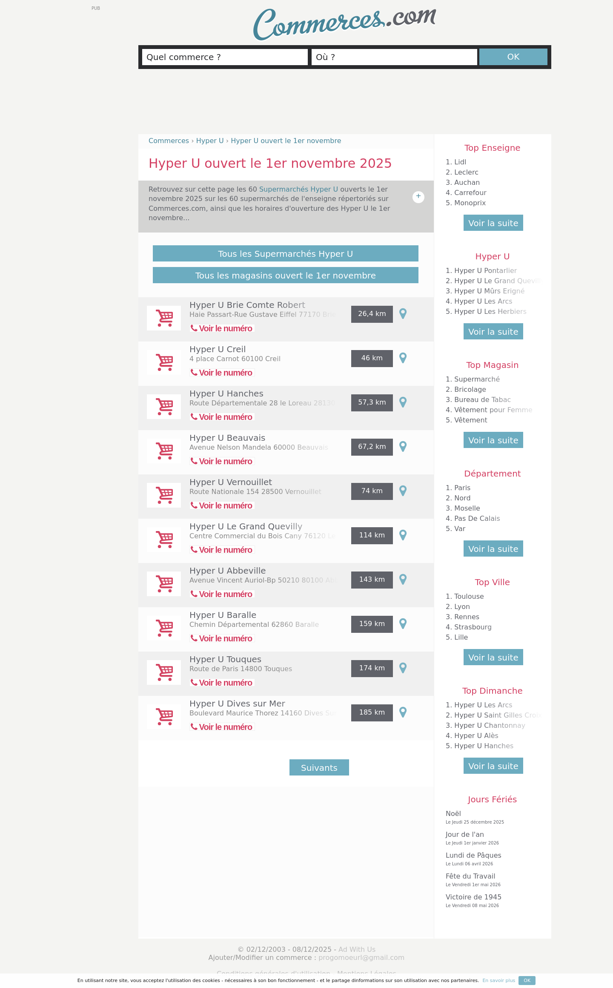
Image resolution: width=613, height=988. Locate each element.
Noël (490, 817)
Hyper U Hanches (226, 393)
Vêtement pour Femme (493, 410)
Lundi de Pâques (490, 859)
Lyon (462, 607)
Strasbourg (473, 627)
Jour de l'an (490, 838)
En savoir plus (498, 980)
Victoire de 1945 (490, 901)
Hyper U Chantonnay (489, 725)
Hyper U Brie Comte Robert (247, 305)
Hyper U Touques (225, 659)
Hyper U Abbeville (227, 571)
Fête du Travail (490, 880)
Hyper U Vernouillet (230, 482)
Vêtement (470, 420)
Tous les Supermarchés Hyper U (285, 254)
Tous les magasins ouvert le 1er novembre (285, 275)
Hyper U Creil (217, 349)
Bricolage (470, 389)
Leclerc (466, 172)
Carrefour (470, 193)
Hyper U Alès (476, 736)
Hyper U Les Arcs (483, 301)
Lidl (460, 162)
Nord (462, 498)
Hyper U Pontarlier (485, 271)
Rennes (466, 617)
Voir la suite (493, 223)
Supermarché (477, 379)
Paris (462, 488)
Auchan (467, 182)
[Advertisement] (344, 105)
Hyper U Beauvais (227, 438)
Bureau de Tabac (482, 400)
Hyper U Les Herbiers (490, 311)
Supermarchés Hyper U (299, 189)
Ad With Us (356, 949)
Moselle (467, 508)
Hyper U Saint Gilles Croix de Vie (509, 715)
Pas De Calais (477, 518)
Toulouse (469, 596)
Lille (461, 637)
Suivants (319, 768)
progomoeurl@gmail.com (361, 958)
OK (513, 57)
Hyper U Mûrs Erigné (489, 291)
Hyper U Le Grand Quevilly (246, 526)
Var (459, 529)
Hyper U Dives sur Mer (237, 703)
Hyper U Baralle (222, 615)
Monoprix (470, 203)
